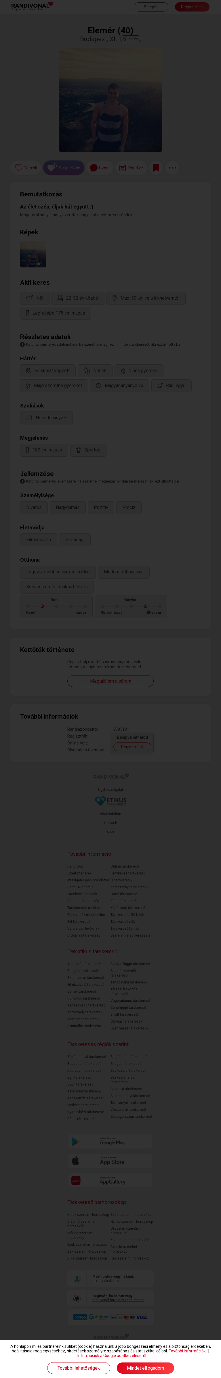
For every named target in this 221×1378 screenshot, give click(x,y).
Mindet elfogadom (145, 1368)
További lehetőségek (79, 1368)
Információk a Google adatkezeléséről (111, 1355)
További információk (187, 1351)
